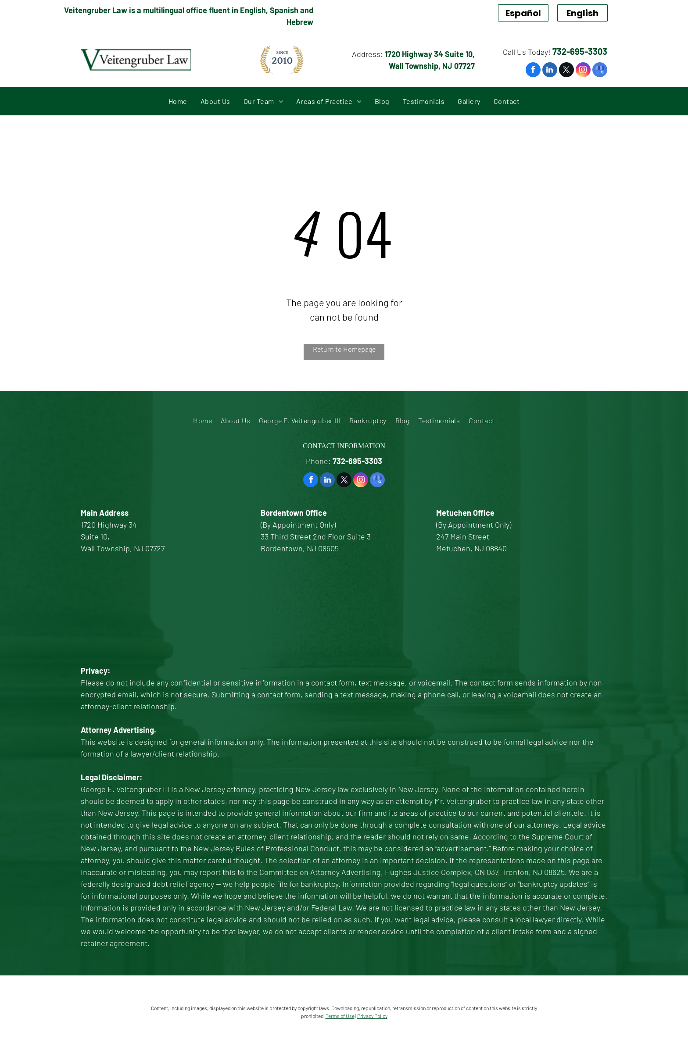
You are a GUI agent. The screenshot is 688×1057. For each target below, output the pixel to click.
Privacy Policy (372, 1016)
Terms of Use (340, 1016)
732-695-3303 (579, 51)
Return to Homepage (344, 349)
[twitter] (566, 70)
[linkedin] (549, 70)
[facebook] (533, 70)
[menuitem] (178, 101)
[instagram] (583, 70)
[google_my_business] (599, 70)
